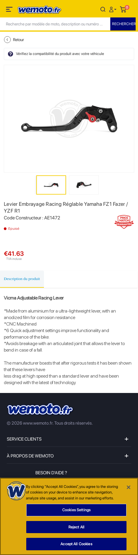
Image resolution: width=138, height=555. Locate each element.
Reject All (76, 527)
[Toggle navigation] (9, 10)
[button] (113, 9)
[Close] (128, 487)
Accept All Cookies (76, 544)
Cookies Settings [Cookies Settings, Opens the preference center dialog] (76, 510)
